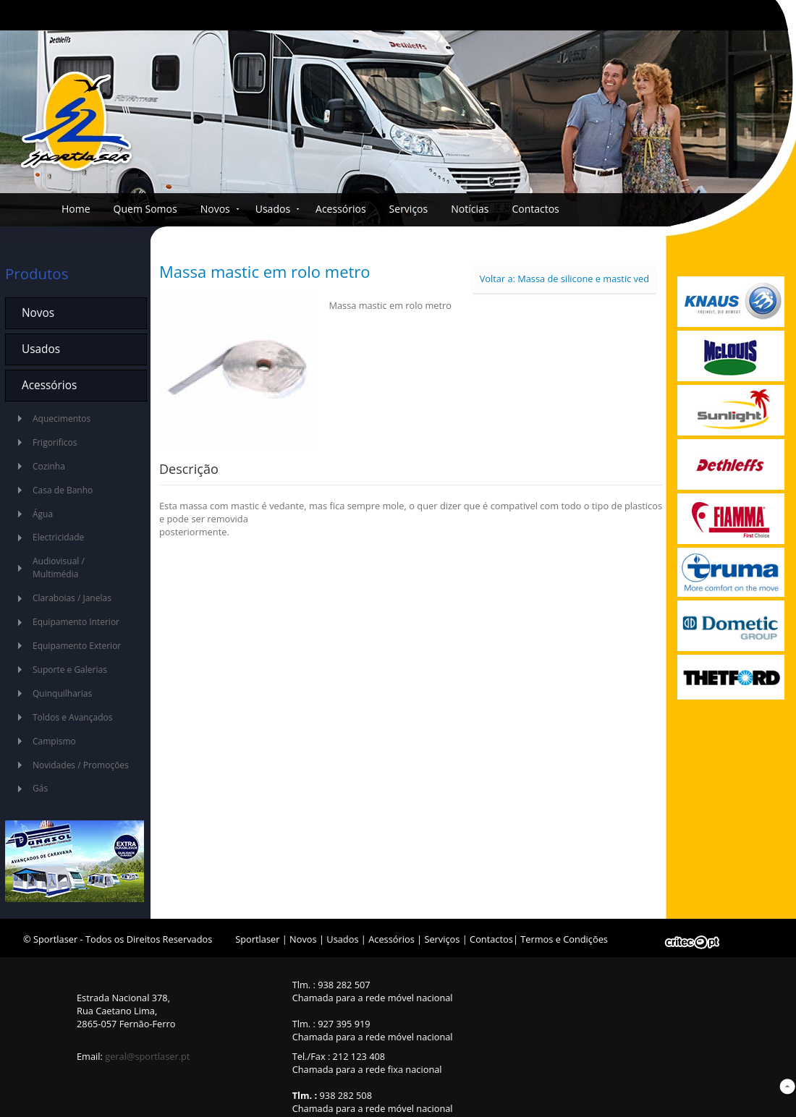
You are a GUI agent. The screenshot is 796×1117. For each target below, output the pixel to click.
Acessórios (341, 209)
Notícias (469, 209)
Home (76, 209)
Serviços (408, 209)
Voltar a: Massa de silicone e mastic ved (564, 278)
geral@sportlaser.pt (147, 1056)
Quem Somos (145, 209)
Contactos (535, 209)
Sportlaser (257, 939)
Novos (215, 209)
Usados (272, 209)
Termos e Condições (564, 939)
